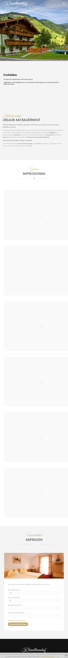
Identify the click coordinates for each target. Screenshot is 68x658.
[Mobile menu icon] (64, 3)
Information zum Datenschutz (17, 620)
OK (58, 656)
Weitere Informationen (48, 656)
